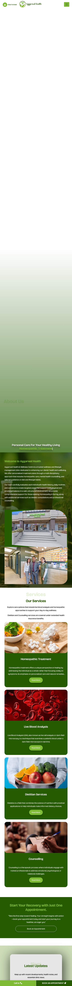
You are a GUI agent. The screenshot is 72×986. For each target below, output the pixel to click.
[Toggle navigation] (66, 4)
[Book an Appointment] (36, 929)
